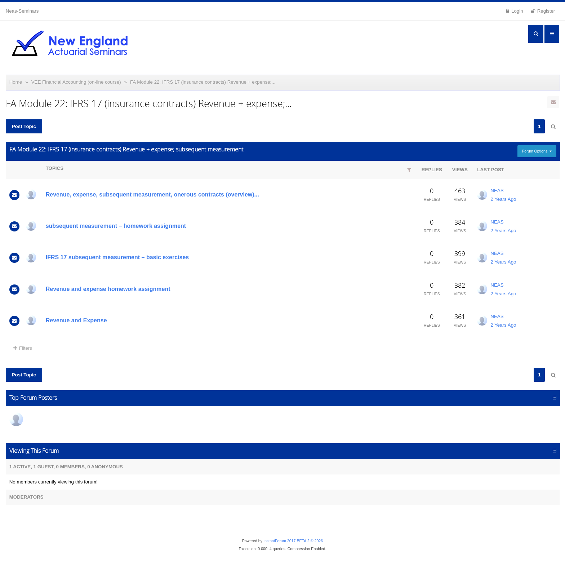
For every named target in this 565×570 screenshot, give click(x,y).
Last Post (490, 169)
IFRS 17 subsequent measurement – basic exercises (117, 257)
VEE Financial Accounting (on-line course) (76, 82)
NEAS (496, 190)
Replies (432, 169)
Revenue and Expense (76, 320)
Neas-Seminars (22, 11)
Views (460, 169)
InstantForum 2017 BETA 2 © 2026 (293, 541)
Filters (22, 348)
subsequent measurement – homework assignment (116, 226)
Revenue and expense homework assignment (108, 289)
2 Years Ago (503, 199)
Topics (54, 168)
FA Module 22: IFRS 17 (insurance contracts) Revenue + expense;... (202, 82)
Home (15, 82)
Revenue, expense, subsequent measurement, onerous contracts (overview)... (152, 194)
